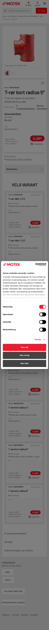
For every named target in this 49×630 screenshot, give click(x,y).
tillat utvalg (24, 355)
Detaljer (38, 339)
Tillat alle (24, 347)
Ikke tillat (24, 363)
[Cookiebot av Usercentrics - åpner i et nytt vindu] (35, 264)
